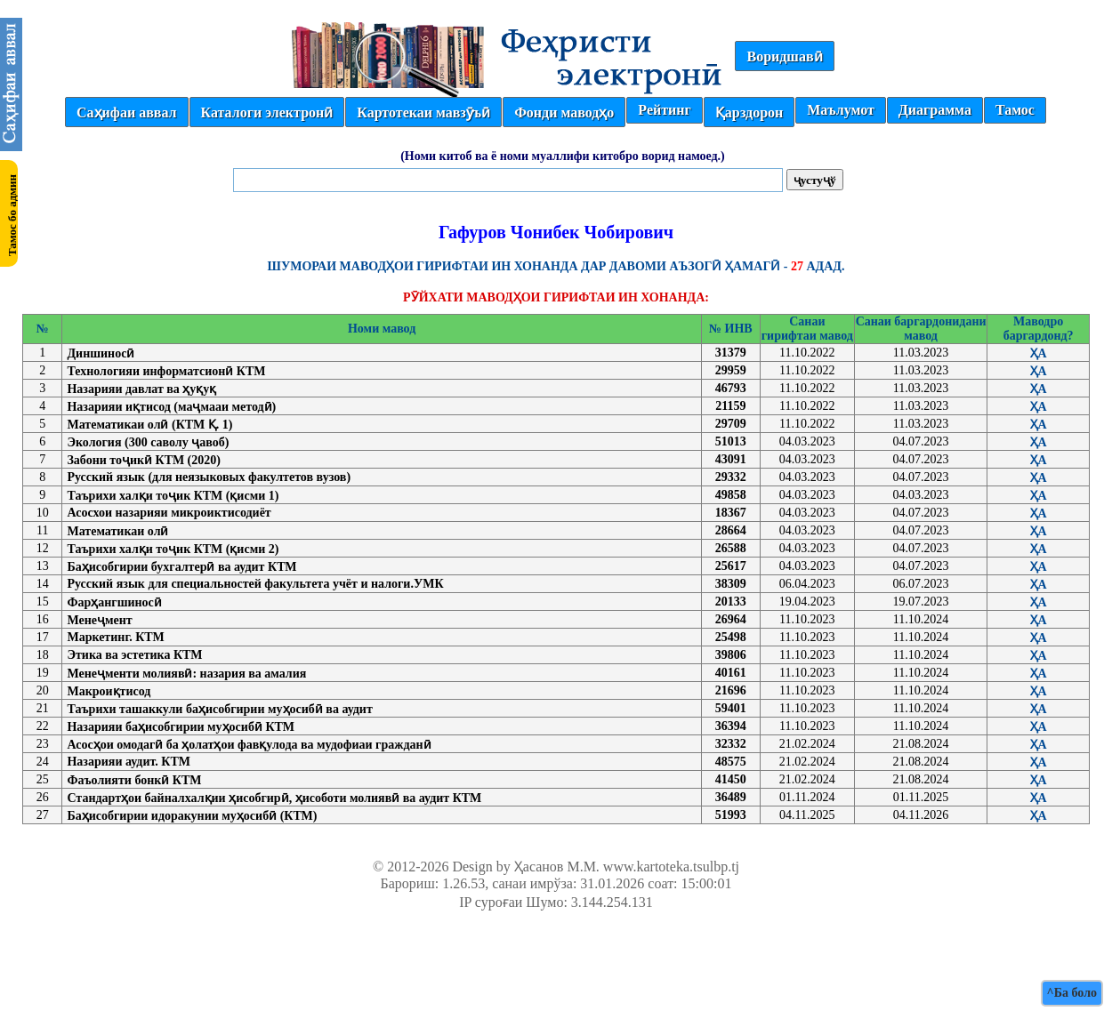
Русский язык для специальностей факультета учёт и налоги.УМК (255, 583)
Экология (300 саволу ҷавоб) (148, 442)
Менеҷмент (99, 620)
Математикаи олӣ (117, 531)
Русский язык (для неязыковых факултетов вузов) (209, 477)
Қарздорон (749, 112)
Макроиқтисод (108, 691)
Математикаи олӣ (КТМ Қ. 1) (149, 424)
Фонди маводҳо (564, 112)
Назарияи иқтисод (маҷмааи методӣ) (171, 406)
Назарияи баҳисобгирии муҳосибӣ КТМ (180, 727)
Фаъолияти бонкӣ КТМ (134, 780)
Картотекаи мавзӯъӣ (423, 112)
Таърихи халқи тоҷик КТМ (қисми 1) (172, 495)
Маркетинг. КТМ (115, 637)
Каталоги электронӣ (267, 112)
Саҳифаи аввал (126, 112)
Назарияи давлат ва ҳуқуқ (141, 389)
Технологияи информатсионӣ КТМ (166, 371)
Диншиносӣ (100, 353)
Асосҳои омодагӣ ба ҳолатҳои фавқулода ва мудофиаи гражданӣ (249, 744)
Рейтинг (664, 109)
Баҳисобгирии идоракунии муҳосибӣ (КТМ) (192, 815)
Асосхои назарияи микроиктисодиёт (168, 512)
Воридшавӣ (784, 56)
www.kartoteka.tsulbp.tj (671, 866)
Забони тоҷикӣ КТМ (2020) (144, 460)
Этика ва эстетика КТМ (134, 655)
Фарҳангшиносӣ (114, 602)
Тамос (1015, 109)
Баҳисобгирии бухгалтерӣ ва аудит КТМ (181, 567)
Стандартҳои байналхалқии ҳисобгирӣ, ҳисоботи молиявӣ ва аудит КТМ (274, 798)
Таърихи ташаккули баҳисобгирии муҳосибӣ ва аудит (219, 709)
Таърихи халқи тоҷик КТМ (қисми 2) (172, 549)
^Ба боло (1072, 992)
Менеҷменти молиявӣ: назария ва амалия (186, 673)
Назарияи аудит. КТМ (128, 761)
